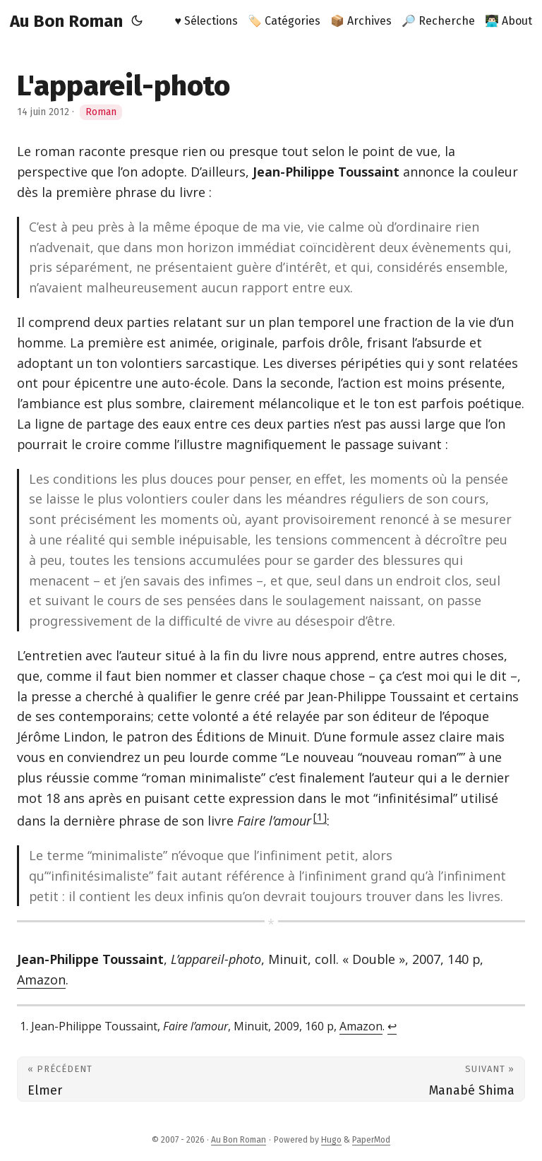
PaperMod (371, 1140)
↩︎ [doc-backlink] (392, 1026)
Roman (100, 112)
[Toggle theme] (136, 21)
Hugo (331, 1140)
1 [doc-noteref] (320, 816)
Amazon (41, 979)
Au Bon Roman (66, 21)
